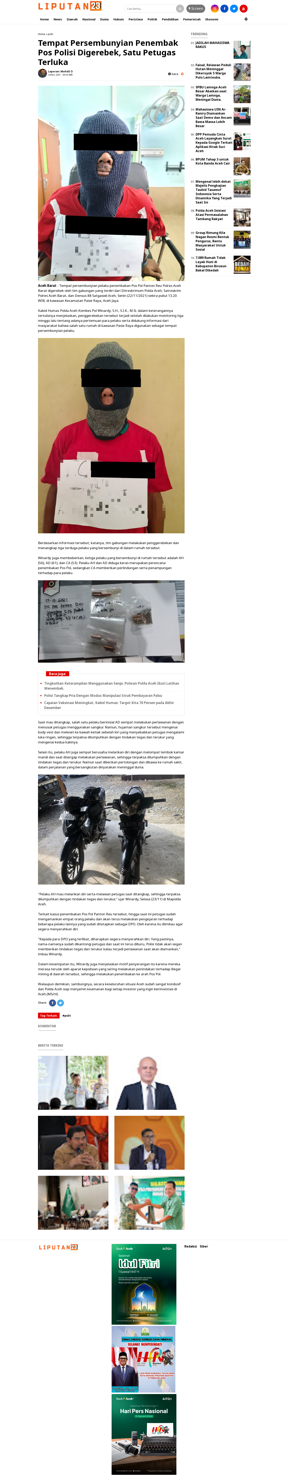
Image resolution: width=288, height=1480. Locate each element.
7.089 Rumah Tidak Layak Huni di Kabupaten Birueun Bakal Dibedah (211, 263)
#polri (66, 1015)
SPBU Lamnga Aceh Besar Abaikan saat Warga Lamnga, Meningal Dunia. (211, 93)
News (58, 19)
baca (173, 74)
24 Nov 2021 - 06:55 (58, 74)
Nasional (88, 19)
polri (50, 34)
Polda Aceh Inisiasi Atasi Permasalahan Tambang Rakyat (212, 214)
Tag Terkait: (49, 1015)
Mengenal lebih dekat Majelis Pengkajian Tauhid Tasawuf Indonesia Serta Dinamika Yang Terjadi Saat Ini (214, 191)
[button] (246, 17)
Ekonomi (211, 19)
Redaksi (190, 1246)
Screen (196, 8)
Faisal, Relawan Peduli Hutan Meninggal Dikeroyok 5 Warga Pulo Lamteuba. (213, 71)
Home (44, 19)
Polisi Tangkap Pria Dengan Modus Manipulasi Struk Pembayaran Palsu (103, 695)
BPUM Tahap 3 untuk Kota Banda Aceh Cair (213, 161)
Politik (152, 19)
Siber (204, 1246)
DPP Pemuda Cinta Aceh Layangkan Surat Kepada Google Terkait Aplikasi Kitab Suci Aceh (214, 142)
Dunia (104, 19)
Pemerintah (192, 19)
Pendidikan (170, 19)
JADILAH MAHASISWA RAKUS (212, 45)
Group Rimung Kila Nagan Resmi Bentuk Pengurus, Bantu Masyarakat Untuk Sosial (212, 240)
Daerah (72, 19)
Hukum (118, 19)
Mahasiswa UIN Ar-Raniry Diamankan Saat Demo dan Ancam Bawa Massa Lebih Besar (214, 117)
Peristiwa (136, 19)
